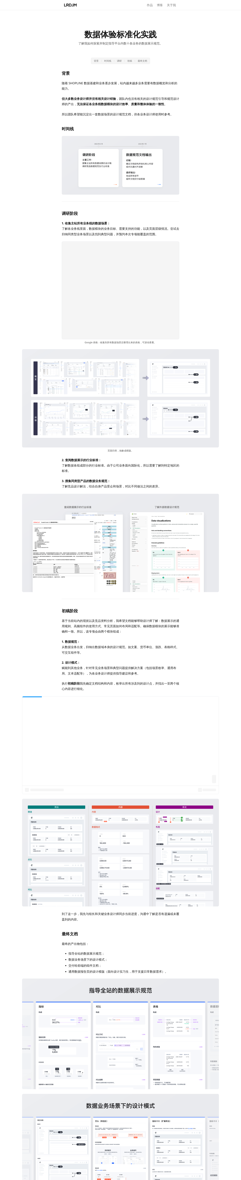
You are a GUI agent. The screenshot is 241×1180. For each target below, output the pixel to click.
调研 (119, 60)
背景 (96, 60)
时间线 (107, 60)
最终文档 (142, 60)
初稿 (129, 60)
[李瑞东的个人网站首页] (70, 5)
